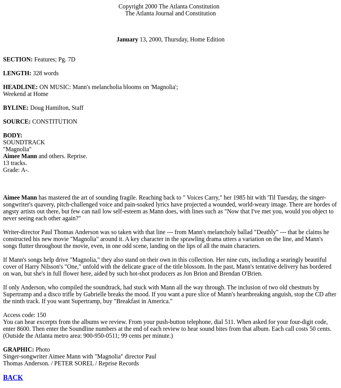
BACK (13, 377)
